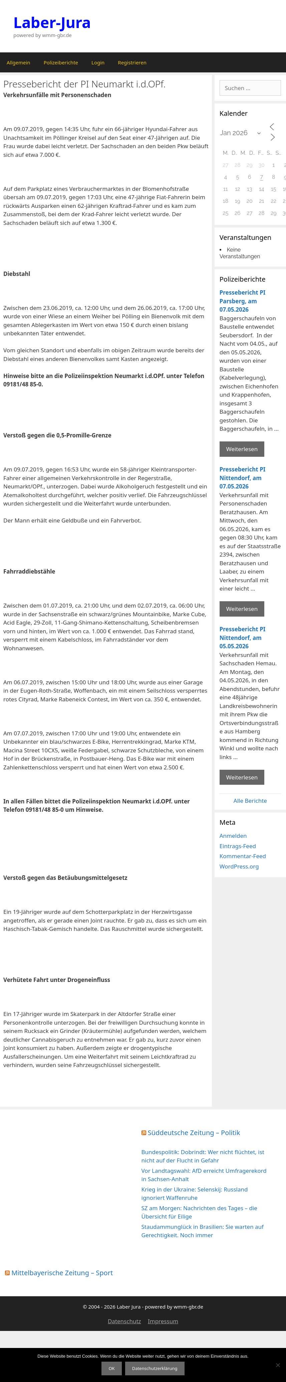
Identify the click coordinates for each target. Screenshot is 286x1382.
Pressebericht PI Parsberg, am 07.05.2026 (243, 301)
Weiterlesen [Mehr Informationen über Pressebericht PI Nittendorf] (242, 609)
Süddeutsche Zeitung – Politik (194, 1132)
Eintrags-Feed (238, 846)
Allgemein (18, 62)
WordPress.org (239, 866)
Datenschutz (124, 1321)
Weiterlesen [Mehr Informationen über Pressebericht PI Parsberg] (242, 449)
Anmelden (233, 835)
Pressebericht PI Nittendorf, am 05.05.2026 (243, 637)
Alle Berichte (250, 800)
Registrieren (132, 62)
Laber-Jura (52, 22)
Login (97, 62)
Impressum (163, 1321)
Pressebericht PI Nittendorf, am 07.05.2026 (243, 477)
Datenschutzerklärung (155, 1368)
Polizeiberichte (61, 62)
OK (111, 1368)
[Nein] (277, 1365)
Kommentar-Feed (243, 856)
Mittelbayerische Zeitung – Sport (62, 1272)
